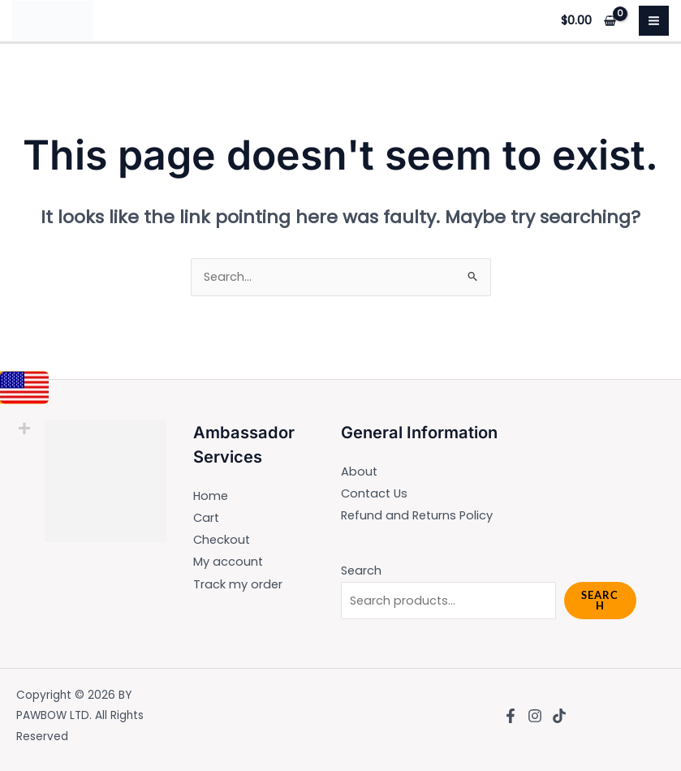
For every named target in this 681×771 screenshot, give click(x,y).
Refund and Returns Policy (417, 515)
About (359, 471)
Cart (206, 518)
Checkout (221, 540)
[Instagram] (535, 716)
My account (228, 561)
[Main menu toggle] (654, 21)
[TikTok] (559, 716)
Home (210, 496)
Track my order (237, 584)
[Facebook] (510, 716)
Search (361, 570)
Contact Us (374, 493)
